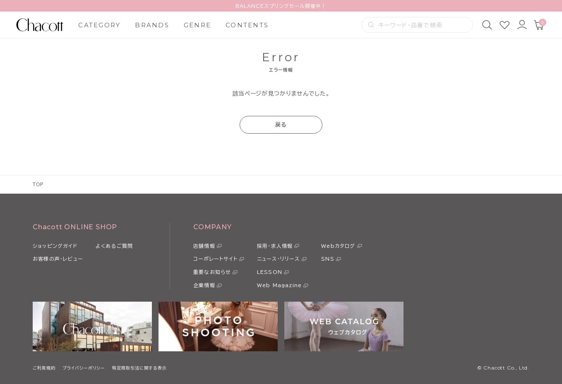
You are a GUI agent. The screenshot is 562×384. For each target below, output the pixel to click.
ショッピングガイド (55, 245)
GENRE (197, 25)
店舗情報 (204, 245)
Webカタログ (338, 245)
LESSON (269, 271)
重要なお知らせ (212, 271)
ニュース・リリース (278, 258)
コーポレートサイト (215, 258)
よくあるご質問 (114, 245)
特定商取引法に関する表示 (139, 368)
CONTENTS (247, 25)
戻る (281, 124)
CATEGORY (99, 25)
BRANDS (152, 25)
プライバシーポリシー (83, 368)
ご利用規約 (44, 368)
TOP (38, 184)
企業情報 (204, 285)
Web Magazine (279, 285)
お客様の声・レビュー (58, 258)
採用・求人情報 (275, 245)
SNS (327, 258)
